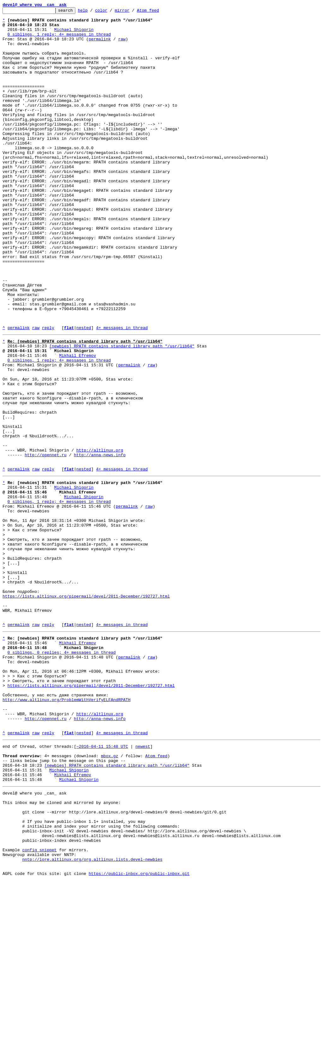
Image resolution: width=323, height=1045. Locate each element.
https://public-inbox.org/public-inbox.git (139, 1038)
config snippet (39, 1010)
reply (48, 392)
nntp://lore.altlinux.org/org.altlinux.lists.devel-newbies (92, 1021)
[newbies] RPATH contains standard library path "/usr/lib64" (121, 412)
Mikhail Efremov (77, 423)
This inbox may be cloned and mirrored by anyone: (61, 953)
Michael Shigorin (74, 34)
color (111, 12)
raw (122, 45)
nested (83, 392)
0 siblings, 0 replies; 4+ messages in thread (62, 776)
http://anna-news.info (100, 543)
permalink (100, 45)
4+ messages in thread (122, 392)
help (92, 12)
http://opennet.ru (46, 543)
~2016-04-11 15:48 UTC (102, 887)
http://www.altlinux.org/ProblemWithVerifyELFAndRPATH (67, 833)
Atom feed (158, 12)
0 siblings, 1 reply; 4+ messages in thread (59, 40)
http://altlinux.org (99, 537)
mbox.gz (109, 898)
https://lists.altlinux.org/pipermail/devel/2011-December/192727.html (86, 710)
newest (142, 887)
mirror (132, 12)
